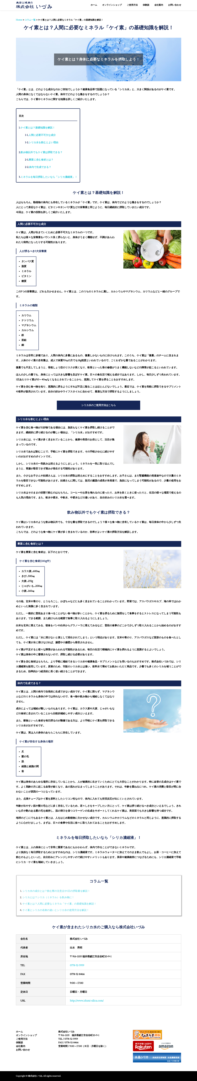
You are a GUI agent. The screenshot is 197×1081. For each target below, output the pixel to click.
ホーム (19, 1031)
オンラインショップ (26, 1035)
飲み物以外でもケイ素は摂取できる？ (41, 152)
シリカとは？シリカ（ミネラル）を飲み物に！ (48, 897)
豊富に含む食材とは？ (39, 159)
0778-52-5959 (77, 965)
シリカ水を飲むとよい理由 (41, 142)
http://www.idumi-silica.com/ (87, 1000)
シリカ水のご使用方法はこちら (98, 405)
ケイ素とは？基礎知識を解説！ (37, 127)
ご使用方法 (22, 1038)
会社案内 (20, 1046)
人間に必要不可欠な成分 (40, 135)
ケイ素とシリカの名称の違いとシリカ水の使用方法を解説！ (55, 910)
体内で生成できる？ (38, 167)
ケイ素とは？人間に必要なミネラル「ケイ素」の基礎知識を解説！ (59, 903)
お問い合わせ (23, 1049)
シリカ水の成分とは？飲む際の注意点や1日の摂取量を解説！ (56, 891)
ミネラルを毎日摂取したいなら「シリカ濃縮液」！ (48, 177)
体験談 (19, 1042)
